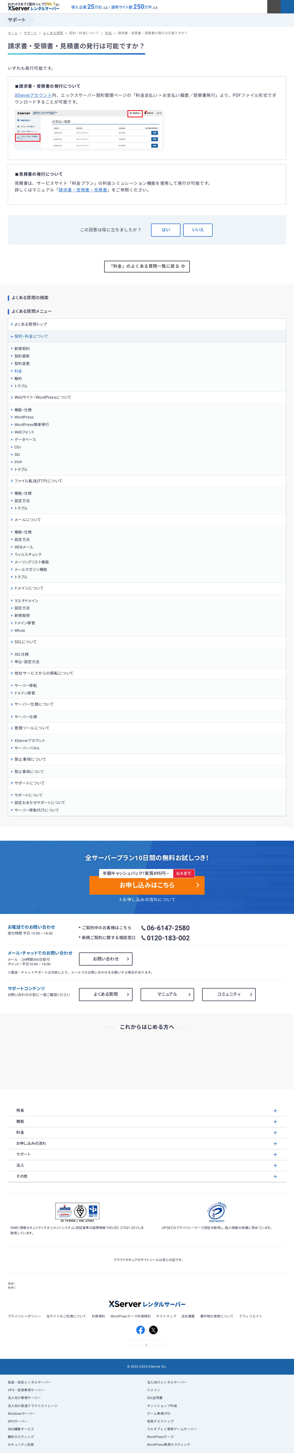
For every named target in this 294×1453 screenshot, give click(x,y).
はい (166, 229)
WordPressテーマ (160, 1437)
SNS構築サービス (21, 1429)
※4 (155, 7)
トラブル (21, 386)
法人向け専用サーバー (24, 1398)
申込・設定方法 (27, 662)
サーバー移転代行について (36, 810)
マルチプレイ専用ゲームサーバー (172, 1429)
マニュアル (167, 994)
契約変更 (22, 364)
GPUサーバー (18, 1421)
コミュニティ (228, 994)
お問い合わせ (106, 959)
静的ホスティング (21, 1437)
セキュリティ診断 (21, 1445)
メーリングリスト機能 (31, 562)
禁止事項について (29, 772)
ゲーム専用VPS (158, 1414)
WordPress (24, 417)
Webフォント (24, 432)
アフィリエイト (250, 1316)
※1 (57, 4)
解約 (18, 378)
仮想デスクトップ (160, 1421)
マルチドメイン (26, 601)
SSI (17, 454)
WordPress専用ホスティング (168, 1445)
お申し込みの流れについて (149, 899)
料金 (18, 371)
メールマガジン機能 (30, 569)
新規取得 (22, 615)
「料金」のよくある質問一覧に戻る (147, 266)
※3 (105, 7)
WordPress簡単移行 (31, 424)
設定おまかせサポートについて (40, 803)
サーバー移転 (25, 685)
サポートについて (28, 795)
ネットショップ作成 (162, 1406)
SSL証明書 (155, 1398)
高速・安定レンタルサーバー (29, 1382)
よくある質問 (106, 994)
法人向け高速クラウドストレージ (33, 1406)
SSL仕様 (21, 654)
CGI (17, 447)
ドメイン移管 (24, 623)
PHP (18, 462)
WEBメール (23, 547)
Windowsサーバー (21, 1414)
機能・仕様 (23, 410)
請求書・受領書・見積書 (83, 190)
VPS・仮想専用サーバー (26, 1390)
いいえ (198, 229)
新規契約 (22, 349)
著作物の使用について (217, 1316)
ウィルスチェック (28, 554)
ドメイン (153, 1390)
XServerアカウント (33, 95)
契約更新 (22, 356)
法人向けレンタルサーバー (167, 1382)
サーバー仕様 (25, 717)
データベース (25, 439)
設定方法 (22, 501)
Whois (19, 630)
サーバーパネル (27, 748)
